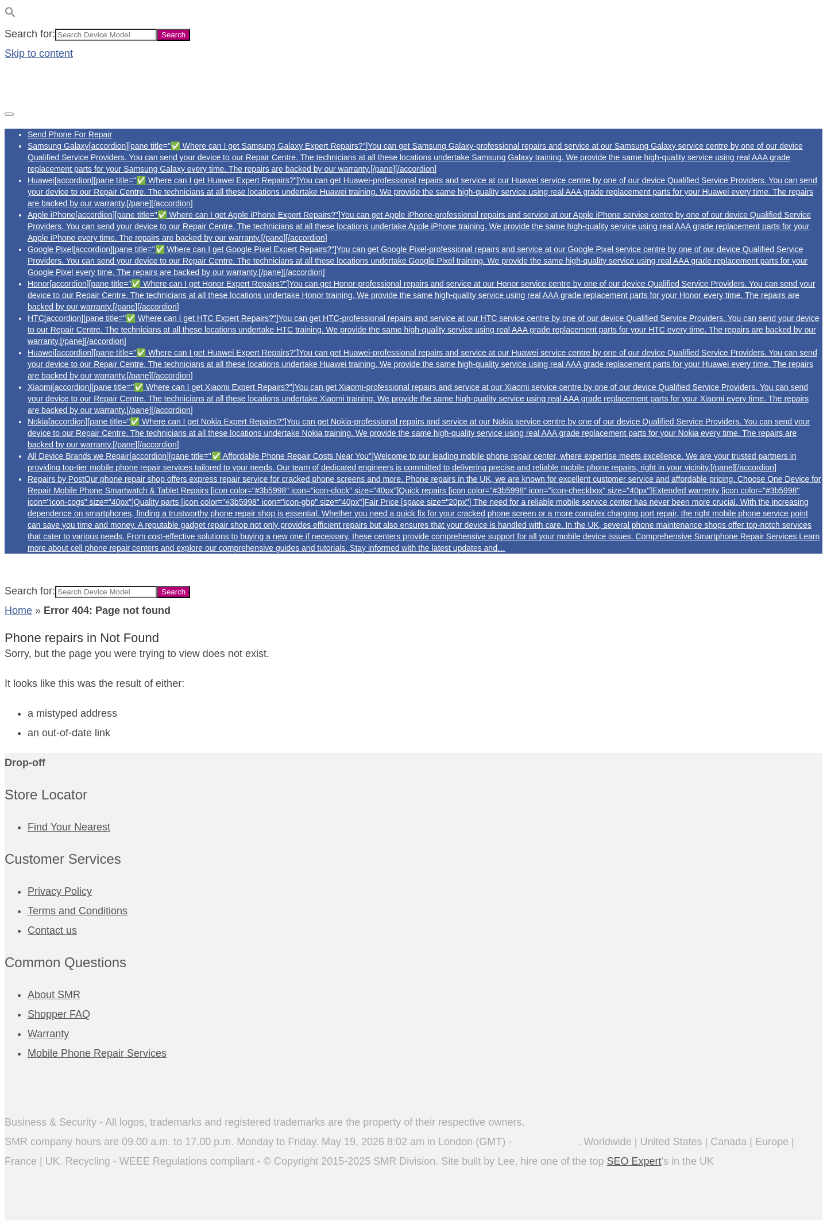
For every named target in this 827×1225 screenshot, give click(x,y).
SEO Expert (633, 1161)
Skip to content (39, 53)
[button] (10, 14)
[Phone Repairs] (62, 91)
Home (18, 610)
